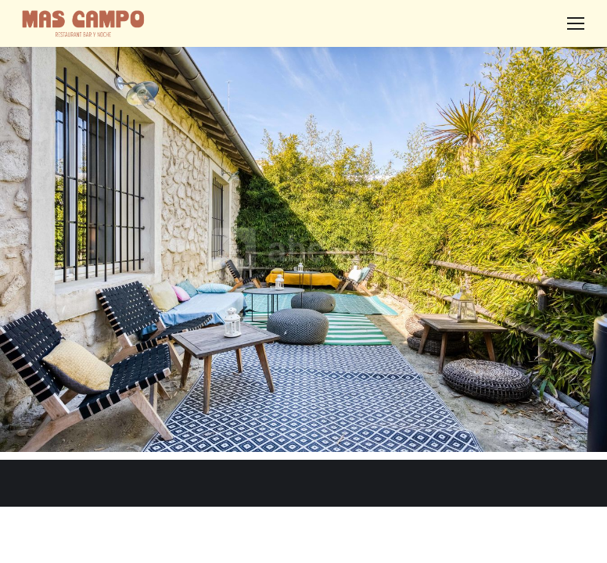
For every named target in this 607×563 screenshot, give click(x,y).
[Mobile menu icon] (575, 23)
